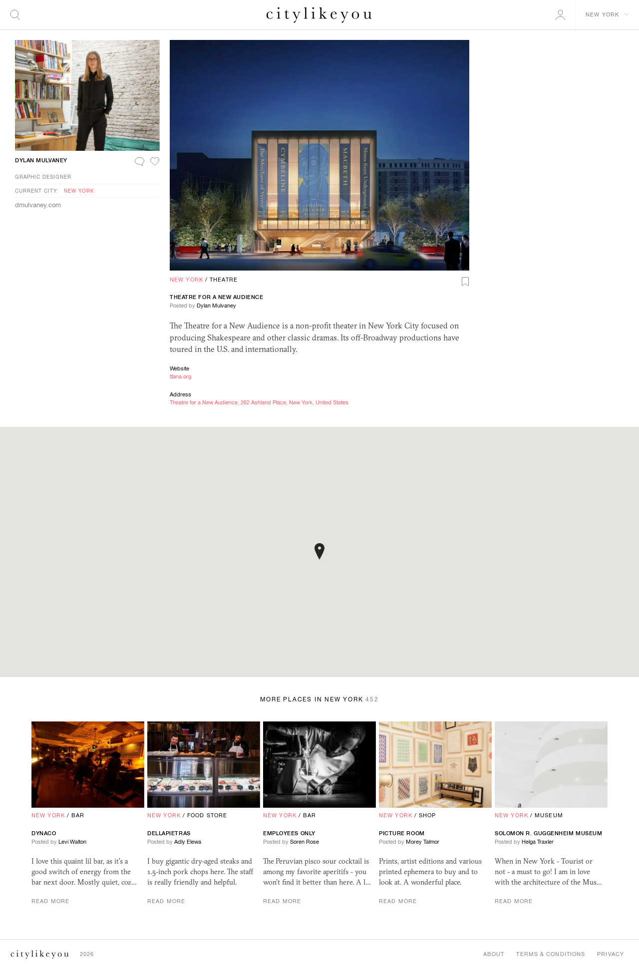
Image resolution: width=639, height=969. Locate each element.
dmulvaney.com (38, 205)
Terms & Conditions (550, 954)
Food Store (207, 815)
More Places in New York (319, 699)
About (494, 954)
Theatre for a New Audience (216, 297)
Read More (50, 901)
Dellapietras (169, 833)
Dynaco (43, 833)
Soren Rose (304, 842)
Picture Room (402, 833)
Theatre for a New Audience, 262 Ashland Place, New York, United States (259, 402)
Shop (427, 815)
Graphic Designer (43, 177)
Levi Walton (72, 842)
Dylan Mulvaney (216, 306)
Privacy (610, 954)
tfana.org (180, 376)
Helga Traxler (538, 842)
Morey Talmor (422, 842)
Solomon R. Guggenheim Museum (548, 833)
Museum (549, 815)
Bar (77, 815)
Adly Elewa (187, 842)
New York (186, 280)
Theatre (224, 280)
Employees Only (289, 833)
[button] (319, 551)
